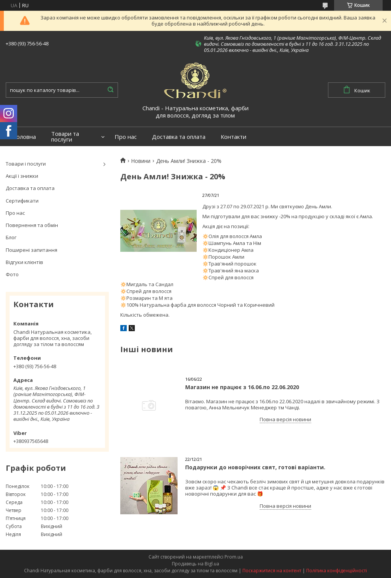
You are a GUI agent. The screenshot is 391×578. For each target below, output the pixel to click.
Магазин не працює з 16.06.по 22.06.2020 (242, 387)
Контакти (233, 137)
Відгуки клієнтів (24, 262)
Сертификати (22, 200)
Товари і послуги (26, 163)
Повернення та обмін (32, 225)
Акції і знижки (22, 175)
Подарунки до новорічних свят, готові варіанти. (255, 467)
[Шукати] (110, 90)
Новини (140, 161)
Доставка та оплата (178, 137)
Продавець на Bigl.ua (195, 563)
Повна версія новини (285, 419)
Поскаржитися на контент (271, 570)
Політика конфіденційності (336, 570)
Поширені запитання (31, 249)
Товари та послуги (65, 136)
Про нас (126, 137)
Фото (12, 274)
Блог (11, 237)
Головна (24, 137)
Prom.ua (234, 557)
